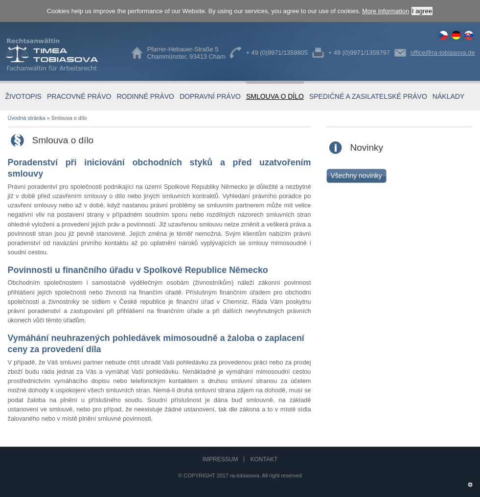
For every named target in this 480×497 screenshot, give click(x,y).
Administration (470, 482)
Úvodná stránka (27, 118)
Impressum (220, 459)
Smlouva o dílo (443, 35)
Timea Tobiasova (59, 54)
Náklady (448, 96)
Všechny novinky (356, 176)
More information (385, 11)
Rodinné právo (145, 96)
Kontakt (263, 459)
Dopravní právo (210, 96)
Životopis (23, 96)
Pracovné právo (79, 96)
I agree (422, 11)
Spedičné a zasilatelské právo (368, 96)
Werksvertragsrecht (456, 35)
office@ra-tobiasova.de (443, 52)
